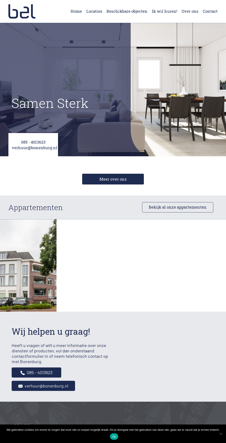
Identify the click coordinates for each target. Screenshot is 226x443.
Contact (210, 11)
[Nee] (220, 434)
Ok (114, 436)
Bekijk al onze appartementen (178, 207)
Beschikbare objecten (127, 11)
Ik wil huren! (164, 11)
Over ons (190, 11)
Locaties (94, 11)
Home (76, 11)
